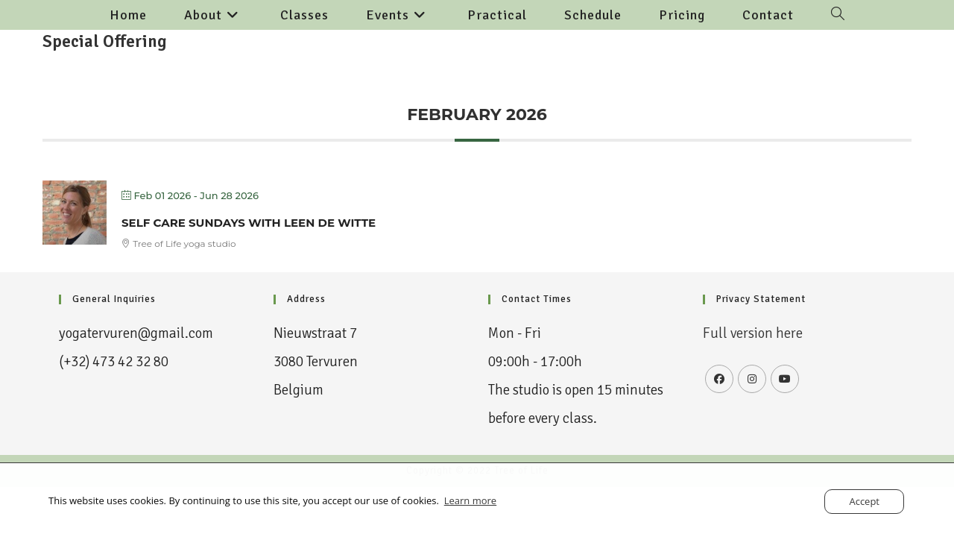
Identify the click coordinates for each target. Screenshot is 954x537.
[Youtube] (785, 379)
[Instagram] (752, 379)
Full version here (753, 333)
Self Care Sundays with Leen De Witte (248, 223)
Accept (864, 501)
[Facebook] (719, 379)
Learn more (470, 500)
